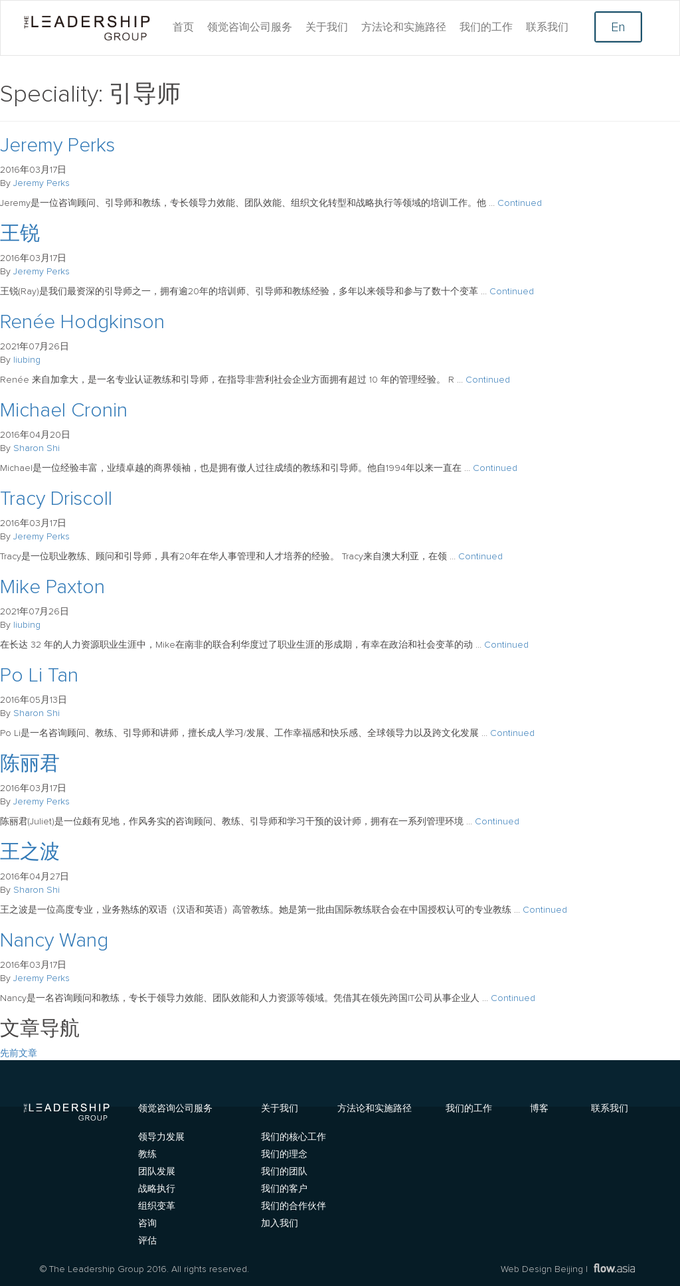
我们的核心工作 (293, 1137)
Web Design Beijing (542, 1269)
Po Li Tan (39, 676)
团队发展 (156, 1171)
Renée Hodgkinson (82, 322)
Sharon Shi (36, 448)
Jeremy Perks (57, 145)
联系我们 (547, 27)
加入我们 (279, 1223)
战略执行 (156, 1189)
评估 (147, 1240)
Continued (519, 203)
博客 (539, 1107)
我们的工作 (486, 27)
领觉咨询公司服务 (249, 27)
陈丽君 (30, 764)
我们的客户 (284, 1189)
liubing (27, 360)
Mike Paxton (52, 587)
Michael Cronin (64, 410)
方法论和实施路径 (403, 27)
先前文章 (18, 1053)
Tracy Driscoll (56, 499)
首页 (183, 27)
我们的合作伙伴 (293, 1206)
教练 (147, 1154)
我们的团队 (284, 1171)
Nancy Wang (54, 941)
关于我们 (326, 27)
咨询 (147, 1223)
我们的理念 (284, 1154)
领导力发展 (161, 1137)
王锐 (20, 234)
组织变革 (156, 1206)
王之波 (30, 852)
